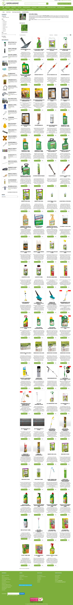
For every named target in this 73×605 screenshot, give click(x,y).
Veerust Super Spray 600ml (13, 48)
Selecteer (61, 35)
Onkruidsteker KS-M (38, 74)
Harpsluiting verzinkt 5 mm (13, 86)
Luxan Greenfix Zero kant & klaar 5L (51, 50)
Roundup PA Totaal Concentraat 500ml (65, 126)
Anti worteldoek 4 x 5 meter (25, 429)
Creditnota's (39, 579)
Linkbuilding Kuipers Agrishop (6, 587)
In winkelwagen (24, 59)
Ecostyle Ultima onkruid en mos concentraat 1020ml (65, 505)
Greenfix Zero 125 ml (52, 454)
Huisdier (17, 9)
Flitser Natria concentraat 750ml (52, 530)
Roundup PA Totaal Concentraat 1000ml (38, 151)
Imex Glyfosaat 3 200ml (13, 42)
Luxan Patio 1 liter (26, 277)
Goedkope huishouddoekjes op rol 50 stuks (13, 67)
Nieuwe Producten (30, 9)
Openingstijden (4, 588)
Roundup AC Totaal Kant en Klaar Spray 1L (65, 151)
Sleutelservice (4, 583)
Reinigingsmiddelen (26, 7)
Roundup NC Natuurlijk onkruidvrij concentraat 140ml (25, 227)
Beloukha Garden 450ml (65, 277)
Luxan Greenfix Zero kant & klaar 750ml (65, 50)
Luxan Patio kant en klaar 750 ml (65, 252)
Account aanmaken (68, 0)
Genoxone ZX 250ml (39, 479)
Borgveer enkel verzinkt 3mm (13, 111)
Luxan (4, 29)
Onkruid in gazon (6, 17)
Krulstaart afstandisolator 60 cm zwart (13, 98)
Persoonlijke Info (39, 575)
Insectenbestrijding (61, 7)
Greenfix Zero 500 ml (25, 201)
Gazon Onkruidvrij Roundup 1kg (39, 227)
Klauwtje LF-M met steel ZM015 (65, 176)
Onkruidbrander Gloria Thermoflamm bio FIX (65, 303)
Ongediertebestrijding (51, 7)
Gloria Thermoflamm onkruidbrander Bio (52, 480)
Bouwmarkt (5, 9)
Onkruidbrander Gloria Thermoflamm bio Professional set (26, 404)
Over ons (3, 576)
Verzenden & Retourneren (6, 581)
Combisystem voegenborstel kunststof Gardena (52, 303)
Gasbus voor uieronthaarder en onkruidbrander (65, 480)
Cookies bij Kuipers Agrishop (6, 579)
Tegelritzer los (52, 175)
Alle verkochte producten (13, 192)
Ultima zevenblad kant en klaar (25, 328)
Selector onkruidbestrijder (39, 404)
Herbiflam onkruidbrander (38, 455)
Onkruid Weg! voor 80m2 (52, 353)
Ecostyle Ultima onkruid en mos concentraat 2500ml (25, 75)
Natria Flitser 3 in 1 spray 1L (51, 556)
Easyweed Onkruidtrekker (38, 175)
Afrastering (34, 7)
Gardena (4, 24)
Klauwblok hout (11, 73)
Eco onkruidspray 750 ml (52, 403)
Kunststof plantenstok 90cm (13, 161)
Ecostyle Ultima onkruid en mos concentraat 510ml (52, 505)
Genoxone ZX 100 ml (25, 479)
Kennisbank (56, 0)
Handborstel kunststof (13, 167)
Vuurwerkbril (11, 117)
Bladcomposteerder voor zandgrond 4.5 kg (25, 100)
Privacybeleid (4, 580)
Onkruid (4, 37)
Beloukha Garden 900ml (52, 277)
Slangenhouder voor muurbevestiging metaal (13, 92)
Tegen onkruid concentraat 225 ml (52, 328)
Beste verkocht (5, 39)
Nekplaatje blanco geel (13, 123)
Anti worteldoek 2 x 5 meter (38, 429)
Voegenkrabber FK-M (65, 74)
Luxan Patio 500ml (39, 277)
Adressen (38, 580)
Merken (3, 194)
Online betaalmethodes (5, 577)
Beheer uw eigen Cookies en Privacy (25, 585)
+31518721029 (7, 0)
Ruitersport (22, 9)
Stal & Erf (19, 7)
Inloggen (62, 0)
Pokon (4, 31)
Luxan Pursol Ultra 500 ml (65, 201)
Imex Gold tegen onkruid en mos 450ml (52, 126)
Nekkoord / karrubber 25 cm (13, 54)
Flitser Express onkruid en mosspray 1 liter (39, 50)
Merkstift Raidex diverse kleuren (13, 148)
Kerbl (4, 28)
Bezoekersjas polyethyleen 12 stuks (13, 186)
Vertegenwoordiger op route (6, 584)
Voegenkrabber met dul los (26, 50)
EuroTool (4, 23)
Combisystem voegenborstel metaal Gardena (39, 303)
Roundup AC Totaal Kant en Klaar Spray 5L (52, 151)
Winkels (21, 577)
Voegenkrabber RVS (39, 125)
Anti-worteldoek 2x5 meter (65, 100)
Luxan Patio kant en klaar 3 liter (52, 252)
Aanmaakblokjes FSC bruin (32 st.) (13, 79)
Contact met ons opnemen (24, 576)
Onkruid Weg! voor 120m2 (39, 353)
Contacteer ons (58, 572)
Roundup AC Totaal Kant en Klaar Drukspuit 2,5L (25, 176)
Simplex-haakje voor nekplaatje (13, 129)
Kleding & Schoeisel (41, 7)
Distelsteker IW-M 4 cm (52, 74)
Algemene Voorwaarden (5, 575)
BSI (4, 20)
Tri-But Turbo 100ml (25, 555)
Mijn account (21, 579)
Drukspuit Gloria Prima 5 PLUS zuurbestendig (25, 379)
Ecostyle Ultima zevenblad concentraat (25, 505)
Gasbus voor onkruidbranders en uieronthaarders (25, 455)
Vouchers (38, 581)
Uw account (39, 572)
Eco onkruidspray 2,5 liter (65, 404)
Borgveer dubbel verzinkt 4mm (13, 142)
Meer (29, 20)
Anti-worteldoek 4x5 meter (52, 100)
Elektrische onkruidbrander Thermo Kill (65, 379)
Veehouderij (13, 7)
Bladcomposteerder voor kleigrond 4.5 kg (38, 100)
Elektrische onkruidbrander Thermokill (65, 429)
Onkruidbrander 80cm (52, 378)
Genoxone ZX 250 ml (65, 454)
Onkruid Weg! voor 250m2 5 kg (25, 353)
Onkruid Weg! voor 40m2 (65, 353)
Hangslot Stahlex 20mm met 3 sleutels (13, 173)
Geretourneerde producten (41, 576)
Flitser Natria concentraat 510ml (65, 530)
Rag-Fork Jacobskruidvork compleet (39, 530)
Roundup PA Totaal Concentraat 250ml (25, 151)
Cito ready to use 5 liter (65, 226)
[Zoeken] (36, 4)
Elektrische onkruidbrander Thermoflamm (52, 429)
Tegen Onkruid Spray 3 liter (65, 328)
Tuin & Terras (11, 9)
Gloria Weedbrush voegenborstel (26, 303)
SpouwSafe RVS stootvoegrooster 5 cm (13, 154)
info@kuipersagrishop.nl (18, 0)
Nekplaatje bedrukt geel (13, 136)
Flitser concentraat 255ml (38, 556)
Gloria (4, 25)
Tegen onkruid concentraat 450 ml (39, 328)
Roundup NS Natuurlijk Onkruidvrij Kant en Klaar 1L (52, 227)
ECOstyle (5, 21)
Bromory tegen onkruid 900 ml (25, 252)
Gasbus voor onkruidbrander (38, 379)
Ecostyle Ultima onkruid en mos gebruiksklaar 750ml (38, 505)
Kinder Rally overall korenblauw (13, 104)
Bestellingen (39, 577)
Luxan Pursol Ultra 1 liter (52, 202)
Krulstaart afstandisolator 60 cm (13, 61)
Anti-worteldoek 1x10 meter (25, 126)
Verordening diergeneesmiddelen (7, 585)
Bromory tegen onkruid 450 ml (39, 252)
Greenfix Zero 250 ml (38, 201)
